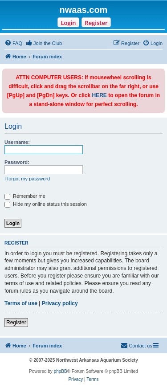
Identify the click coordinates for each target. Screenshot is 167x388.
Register (96, 23)
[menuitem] (13, 43)
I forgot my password (27, 178)
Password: (16, 162)
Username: (17, 142)
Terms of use (20, 303)
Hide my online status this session (45, 204)
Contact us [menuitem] (136, 345)
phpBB (60, 371)
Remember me (24, 196)
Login (68, 23)
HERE (99, 95)
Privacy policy (60, 303)
